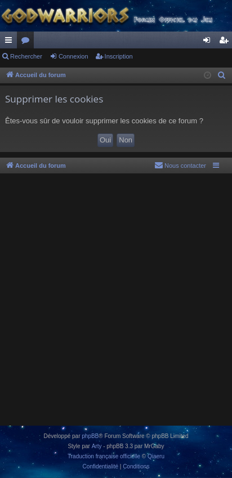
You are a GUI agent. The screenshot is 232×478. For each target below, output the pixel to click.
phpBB (90, 436)
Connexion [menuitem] (209, 42)
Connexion (73, 56)
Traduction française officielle (104, 456)
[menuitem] (222, 75)
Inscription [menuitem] (226, 42)
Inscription (119, 56)
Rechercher (26, 56)
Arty (97, 446)
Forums (27, 42)
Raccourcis (11, 42)
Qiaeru (156, 456)
